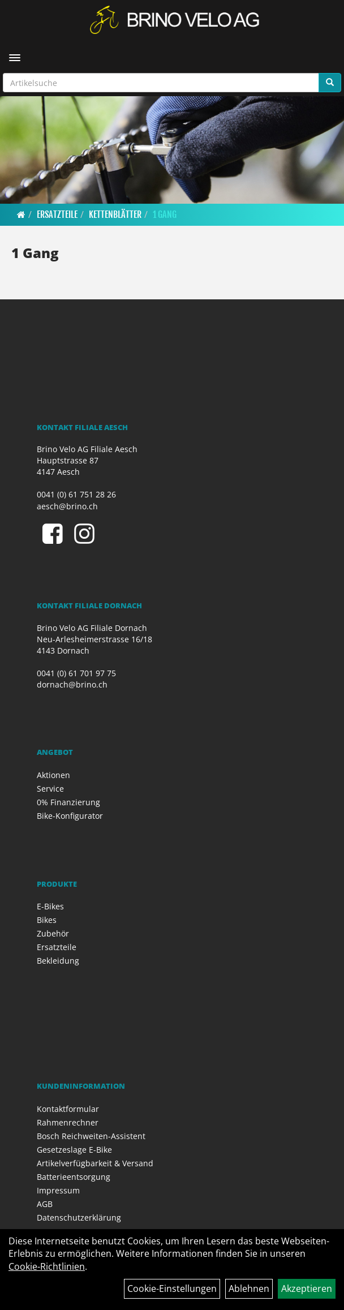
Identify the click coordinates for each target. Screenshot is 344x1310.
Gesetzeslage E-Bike (74, 1149)
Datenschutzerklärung (79, 1217)
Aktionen (53, 775)
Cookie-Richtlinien (46, 1266)
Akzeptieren (306, 1288)
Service (50, 788)
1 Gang (165, 214)
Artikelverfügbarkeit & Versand (95, 1163)
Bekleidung (58, 960)
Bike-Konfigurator (70, 815)
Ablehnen (249, 1288)
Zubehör (53, 933)
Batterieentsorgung (73, 1176)
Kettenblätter (115, 214)
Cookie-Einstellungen (172, 1288)
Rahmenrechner (67, 1122)
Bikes (47, 919)
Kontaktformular (68, 1108)
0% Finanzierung (68, 802)
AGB (45, 1204)
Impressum (58, 1190)
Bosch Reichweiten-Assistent (91, 1136)
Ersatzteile (57, 214)
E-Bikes (50, 906)
